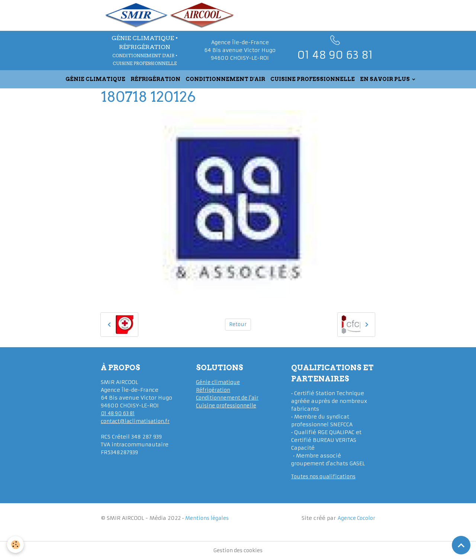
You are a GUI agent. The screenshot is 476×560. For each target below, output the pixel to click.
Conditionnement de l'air (229, 397)
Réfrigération (214, 390)
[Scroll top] (461, 545)
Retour (238, 324)
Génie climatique (219, 382)
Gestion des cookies (238, 550)
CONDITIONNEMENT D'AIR (225, 79)
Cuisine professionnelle (228, 405)
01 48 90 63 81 (120, 413)
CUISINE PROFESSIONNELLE (312, 79)
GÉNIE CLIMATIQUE (95, 79)
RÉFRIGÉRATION (155, 79)
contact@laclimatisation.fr (137, 421)
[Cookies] (15, 544)
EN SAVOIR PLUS (385, 79)
